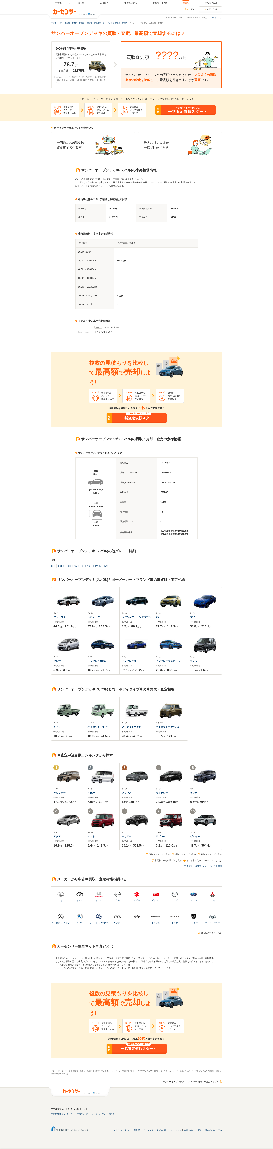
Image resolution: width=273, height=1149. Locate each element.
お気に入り (211, 9)
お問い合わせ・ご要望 (192, 1130)
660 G (61, 566)
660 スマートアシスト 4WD (95, 566)
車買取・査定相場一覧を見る (168, 860)
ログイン (192, 9)
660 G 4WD (73, 566)
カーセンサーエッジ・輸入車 (103, 1114)
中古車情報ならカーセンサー (62, 1114)
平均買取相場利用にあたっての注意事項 (203, 866)
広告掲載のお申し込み (213, 1130)
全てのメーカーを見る (211, 933)
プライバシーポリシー (122, 1130)
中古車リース (82, 1114)
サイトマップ (216, 18)
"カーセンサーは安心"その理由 (156, 1130)
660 (53, 566)
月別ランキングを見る (211, 854)
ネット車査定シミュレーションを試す (204, 860)
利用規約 (137, 1130)
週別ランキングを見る (185, 854)
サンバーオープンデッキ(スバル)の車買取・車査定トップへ (191, 1081)
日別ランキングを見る (159, 854)
